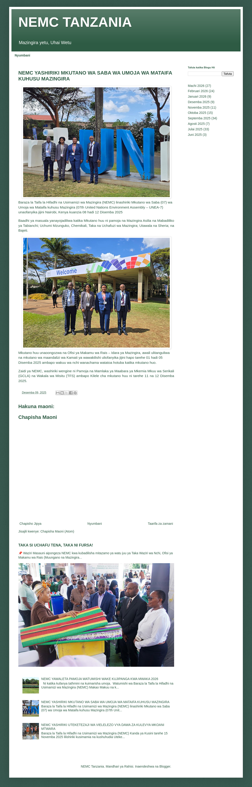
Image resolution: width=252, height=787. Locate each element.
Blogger (164, 766)
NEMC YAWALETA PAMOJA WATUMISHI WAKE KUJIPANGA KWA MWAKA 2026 (99, 679)
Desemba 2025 (199, 102)
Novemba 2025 (199, 107)
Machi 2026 (196, 86)
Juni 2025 (195, 135)
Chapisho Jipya (30, 523)
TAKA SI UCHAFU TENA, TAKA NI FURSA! (55, 545)
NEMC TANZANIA (75, 22)
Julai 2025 (195, 129)
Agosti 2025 (196, 124)
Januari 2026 (197, 96)
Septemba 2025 (199, 118)
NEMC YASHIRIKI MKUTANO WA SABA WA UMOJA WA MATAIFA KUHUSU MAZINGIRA (105, 702)
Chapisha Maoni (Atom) (57, 531)
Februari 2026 (198, 91)
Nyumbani (22, 55)
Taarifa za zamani (160, 523)
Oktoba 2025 (197, 113)
